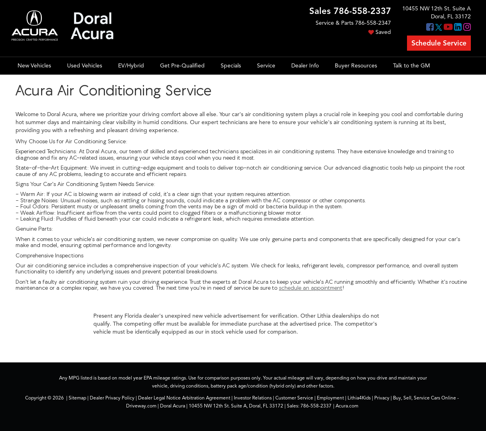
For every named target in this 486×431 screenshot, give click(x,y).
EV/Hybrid (131, 65)
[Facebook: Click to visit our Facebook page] (430, 27)
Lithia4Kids (359, 398)
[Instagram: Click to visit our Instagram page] (467, 27)
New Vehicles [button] (34, 65)
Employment (330, 398)
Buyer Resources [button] (356, 65)
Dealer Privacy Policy (112, 398)
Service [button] (266, 65)
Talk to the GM (411, 65)
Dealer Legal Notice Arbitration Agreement (184, 398)
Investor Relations (253, 398)
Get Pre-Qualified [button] (182, 65)
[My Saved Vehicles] (350, 32)
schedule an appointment (310, 288)
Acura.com (347, 406)
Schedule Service (438, 43)
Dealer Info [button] (305, 65)
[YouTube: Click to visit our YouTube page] (448, 27)
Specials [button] (231, 65)
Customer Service (294, 398)
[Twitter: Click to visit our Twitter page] (438, 27)
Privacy (381, 398)
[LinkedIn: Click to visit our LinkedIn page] (458, 27)
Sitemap (77, 398)
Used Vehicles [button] (84, 65)
